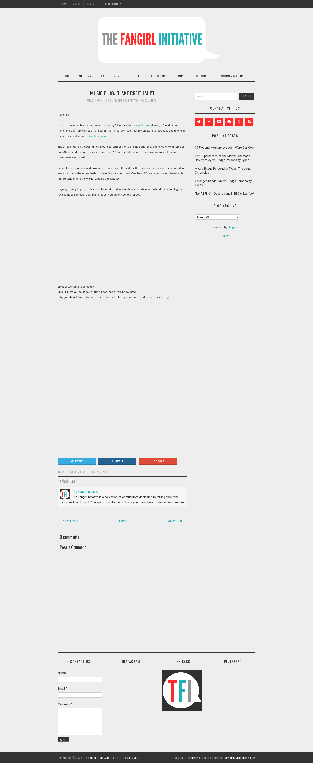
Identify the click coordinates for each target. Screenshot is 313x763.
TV (102, 76)
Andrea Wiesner (70, 472)
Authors (85, 76)
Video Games (160, 76)
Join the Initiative (113, 4)
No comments (149, 100)
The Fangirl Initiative (97, 758)
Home (64, 4)
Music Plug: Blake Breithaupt (122, 93)
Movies (118, 76)
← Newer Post (68, 521)
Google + (157, 461)
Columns (202, 76)
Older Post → (177, 521)
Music (182, 76)
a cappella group (142, 125)
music (103, 472)
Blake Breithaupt (97, 136)
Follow (225, 236)
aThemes (193, 758)
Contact (92, 4)
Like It (117, 461)
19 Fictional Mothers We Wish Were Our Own (224, 147)
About (76, 4)
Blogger (233, 227)
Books (137, 76)
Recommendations (231, 76)
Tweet (76, 461)
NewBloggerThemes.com (240, 758)
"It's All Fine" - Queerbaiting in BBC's (224, 193)
